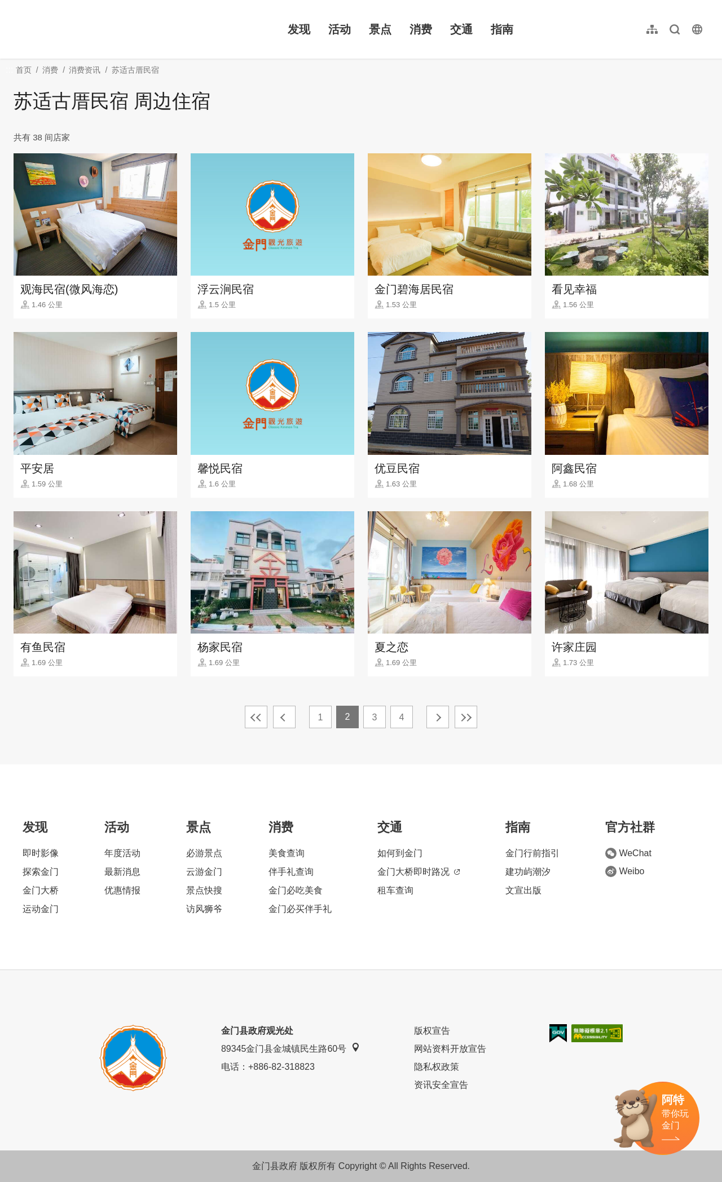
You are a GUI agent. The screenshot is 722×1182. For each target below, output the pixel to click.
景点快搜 (204, 890)
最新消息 (122, 871)
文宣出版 (523, 890)
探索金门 (41, 871)
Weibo (624, 871)
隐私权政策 (436, 1067)
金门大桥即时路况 (418, 871)
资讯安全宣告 (441, 1085)
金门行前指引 (532, 853)
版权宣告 (432, 1030)
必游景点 (204, 853)
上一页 (284, 717)
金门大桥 (41, 890)
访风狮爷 (204, 909)
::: (17, 6)
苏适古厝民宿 (135, 69)
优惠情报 (122, 890)
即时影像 (41, 853)
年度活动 (122, 853)
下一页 (437, 717)
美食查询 (286, 853)
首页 (24, 69)
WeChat (628, 853)
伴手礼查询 (291, 871)
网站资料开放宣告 (450, 1048)
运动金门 (41, 909)
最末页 (466, 717)
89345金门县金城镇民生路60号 (290, 1048)
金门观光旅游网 (87, 29)
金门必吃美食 (295, 890)
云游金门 (204, 871)
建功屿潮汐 (528, 871)
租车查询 (395, 890)
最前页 (256, 717)
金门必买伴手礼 (300, 909)
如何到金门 (399, 853)
